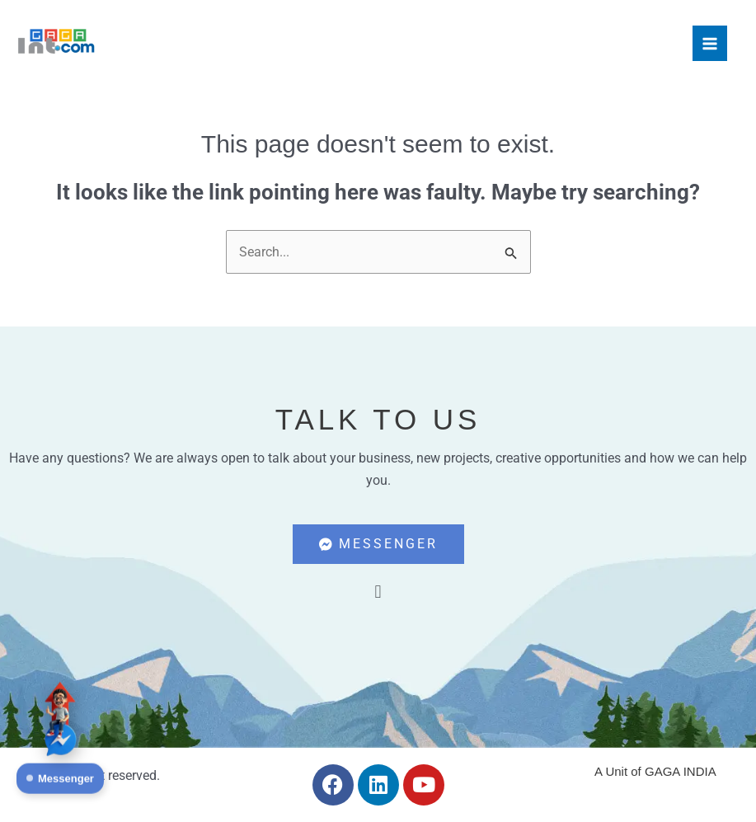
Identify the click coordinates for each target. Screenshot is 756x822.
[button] (378, 591)
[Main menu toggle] (710, 43)
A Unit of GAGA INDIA (655, 771)
